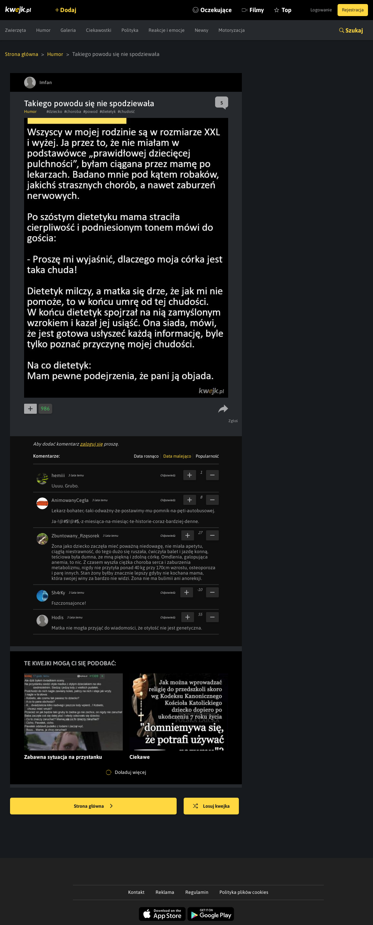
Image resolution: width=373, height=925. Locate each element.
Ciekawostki (98, 30)
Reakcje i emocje (167, 30)
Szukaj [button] (354, 30)
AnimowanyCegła (70, 500)
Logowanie (315, 10)
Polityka (129, 30)
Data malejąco (177, 455)
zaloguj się (91, 443)
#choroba (72, 111)
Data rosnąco (146, 455)
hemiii (58, 475)
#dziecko (54, 111)
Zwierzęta (15, 30)
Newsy (201, 30)
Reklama (165, 892)
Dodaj (71, 9)
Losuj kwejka (214, 806)
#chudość (126, 111)
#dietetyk (108, 111)
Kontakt (136, 892)
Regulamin (196, 892)
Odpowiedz (167, 475)
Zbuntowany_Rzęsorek (75, 535)
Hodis (58, 617)
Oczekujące (205, 9)
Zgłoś (234, 420)
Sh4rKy (58, 592)
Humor (43, 30)
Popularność (207, 455)
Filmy (246, 9)
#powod (90, 111)
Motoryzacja (231, 30)
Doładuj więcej (126, 772)
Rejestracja (351, 10)
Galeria (68, 30)
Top (275, 9)
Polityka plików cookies (243, 892)
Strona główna (22, 54)
